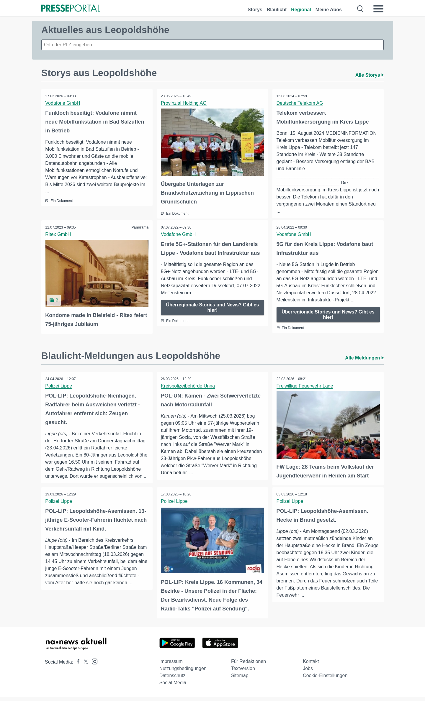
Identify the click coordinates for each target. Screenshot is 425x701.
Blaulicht (277, 9)
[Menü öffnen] (378, 9)
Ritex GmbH (58, 234)
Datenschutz (172, 679)
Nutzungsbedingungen (183, 672)
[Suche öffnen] (360, 9)
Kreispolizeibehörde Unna (188, 385)
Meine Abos (329, 9)
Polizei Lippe (59, 385)
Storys (255, 9)
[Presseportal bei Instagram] (92, 665)
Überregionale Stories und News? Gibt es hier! (212, 307)
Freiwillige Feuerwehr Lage (305, 385)
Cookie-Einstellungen (325, 679)
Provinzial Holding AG (184, 103)
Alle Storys (369, 75)
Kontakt (311, 665)
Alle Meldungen (364, 357)
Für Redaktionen (248, 665)
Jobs (308, 672)
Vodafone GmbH (63, 103)
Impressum (171, 665)
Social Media (173, 686)
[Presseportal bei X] (84, 666)
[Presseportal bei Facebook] (76, 666)
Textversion (243, 672)
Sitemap (240, 679)
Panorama (139, 227)
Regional (301, 9)
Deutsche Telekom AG (300, 103)
